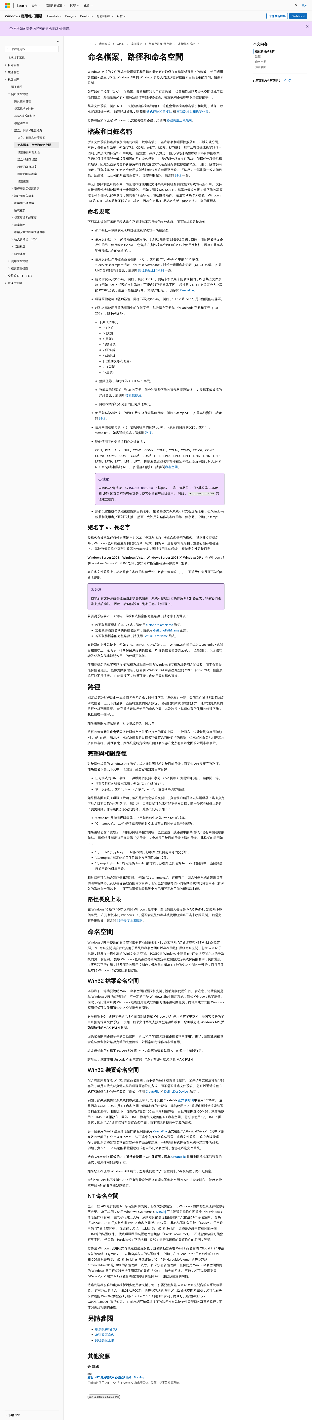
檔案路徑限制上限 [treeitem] (29, 152)
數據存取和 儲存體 (160, 44)
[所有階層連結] (91, 44)
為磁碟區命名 (104, 1334)
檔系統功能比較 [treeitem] (24, 108)
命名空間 (171, 467)
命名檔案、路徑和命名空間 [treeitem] (34, 145)
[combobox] (32, 49)
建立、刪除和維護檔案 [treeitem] (31, 138)
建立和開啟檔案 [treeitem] (27, 159)
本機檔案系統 (186, 44)
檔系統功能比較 (106, 1329)
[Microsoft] (7, 5)
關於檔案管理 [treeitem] (22, 101)
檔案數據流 (133, 395)
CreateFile (187, 290)
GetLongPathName (166, 630)
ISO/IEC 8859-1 (140, 488)
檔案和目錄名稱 (265, 51)
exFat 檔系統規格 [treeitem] (24, 116)
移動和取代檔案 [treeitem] (27, 167)
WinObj (160, 1211)
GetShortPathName (159, 625)
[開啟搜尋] (296, 5)
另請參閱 (260, 67)
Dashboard (298, 16)
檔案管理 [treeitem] (16, 87)
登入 (304, 5)
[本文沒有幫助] (289, 80)
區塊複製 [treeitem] (19, 210)
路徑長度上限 (104, 1340)
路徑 (178, 175)
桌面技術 (136, 44)
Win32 (121, 44)
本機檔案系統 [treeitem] (16, 58)
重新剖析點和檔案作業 (193, 111)
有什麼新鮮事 (277, 16)
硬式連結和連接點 (159, 111)
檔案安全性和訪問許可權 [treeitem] (29, 232)
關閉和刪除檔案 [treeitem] (27, 174)
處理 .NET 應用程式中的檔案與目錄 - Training (116, 1377)
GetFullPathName (156, 636)
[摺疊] (58, 40)
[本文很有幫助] (285, 80)
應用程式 (104, 44)
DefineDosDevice (176, 1091)
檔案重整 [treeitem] (23, 181)
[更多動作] (220, 44)
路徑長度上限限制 (179, 120)
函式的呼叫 (185, 1100)
